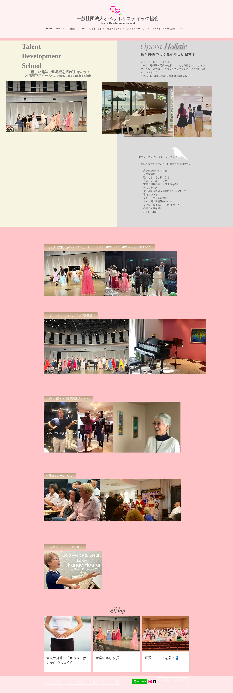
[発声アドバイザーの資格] (65, 547)
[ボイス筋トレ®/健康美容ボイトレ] (68, 399)
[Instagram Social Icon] (150, 681)
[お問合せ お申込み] (172, 680)
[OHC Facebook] (76, 682)
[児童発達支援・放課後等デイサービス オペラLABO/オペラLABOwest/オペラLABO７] (99, 247)
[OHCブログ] (54, 682)
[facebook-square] (154, 681)
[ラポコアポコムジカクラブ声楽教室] (71, 315)
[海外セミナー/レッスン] (60, 476)
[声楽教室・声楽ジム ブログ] (104, 682)
